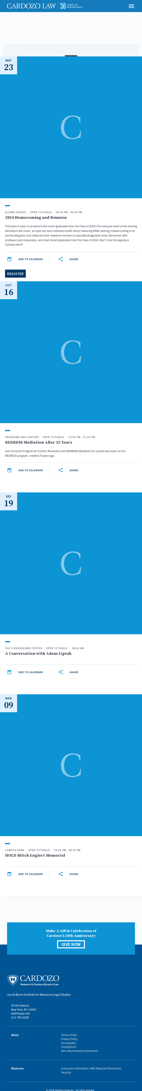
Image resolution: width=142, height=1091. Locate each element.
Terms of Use (69, 1035)
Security (66, 1072)
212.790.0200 (20, 1017)
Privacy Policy (69, 1039)
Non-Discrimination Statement (79, 1051)
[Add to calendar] (9, 259)
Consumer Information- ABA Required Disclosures (91, 1068)
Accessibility (68, 1043)
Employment (68, 1046)
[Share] (60, 259)
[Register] (15, 274)
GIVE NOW (71, 944)
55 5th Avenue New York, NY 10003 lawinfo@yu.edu (23, 1009)
